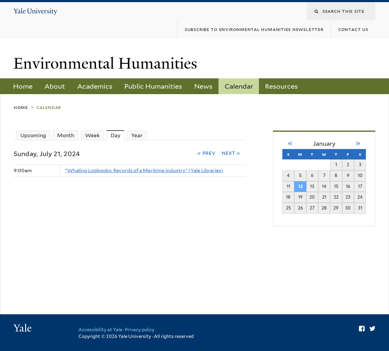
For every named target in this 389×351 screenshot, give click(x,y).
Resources (281, 86)
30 (348, 207)
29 (336, 207)
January (324, 143)
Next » (231, 152)
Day (118, 135)
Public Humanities (153, 86)
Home (23, 86)
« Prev (206, 152)
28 (324, 207)
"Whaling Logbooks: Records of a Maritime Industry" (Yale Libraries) (144, 170)
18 (288, 196)
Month (65, 135)
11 (288, 186)
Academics (94, 86)
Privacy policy (139, 329)
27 (312, 207)
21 (324, 196)
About (54, 86)
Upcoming (33, 135)
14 (324, 186)
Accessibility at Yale (100, 329)
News (203, 86)
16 (348, 186)
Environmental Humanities (107, 63)
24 (360, 196)
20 (312, 196)
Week (92, 135)
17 (360, 186)
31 (360, 207)
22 (336, 196)
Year (137, 135)
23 (348, 196)
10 (360, 175)
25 (288, 207)
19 (300, 196)
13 (312, 186)
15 (336, 186)
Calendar (239, 86)
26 (300, 207)
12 (300, 186)
